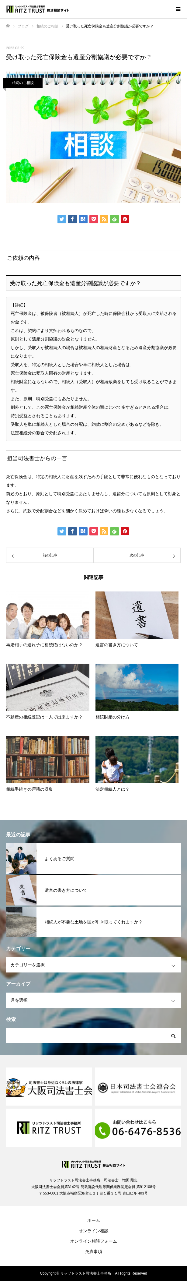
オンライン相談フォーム (93, 1241)
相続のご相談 (23, 83)
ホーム (93, 1220)
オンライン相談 (94, 1230)
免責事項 (93, 1251)
